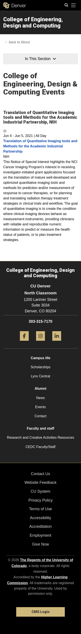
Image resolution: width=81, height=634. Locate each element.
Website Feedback (40, 482)
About (25, 42)
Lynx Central (40, 376)
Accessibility (40, 518)
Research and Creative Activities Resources (40, 437)
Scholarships (41, 367)
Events (40, 407)
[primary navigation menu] (73, 5)
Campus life (40, 358)
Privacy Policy (40, 500)
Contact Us (40, 474)
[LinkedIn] (56, 342)
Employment (40, 535)
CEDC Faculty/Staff (40, 447)
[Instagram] (40, 342)
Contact (40, 416)
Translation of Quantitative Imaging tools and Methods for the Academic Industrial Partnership (40, 146)
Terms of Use (40, 509)
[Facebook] (24, 342)
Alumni (40, 388)
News (40, 398)
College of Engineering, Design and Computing (33, 22)
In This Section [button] (40, 59)
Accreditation (40, 526)
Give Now (40, 544)
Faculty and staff (40, 428)
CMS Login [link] (40, 612)
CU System (40, 491)
